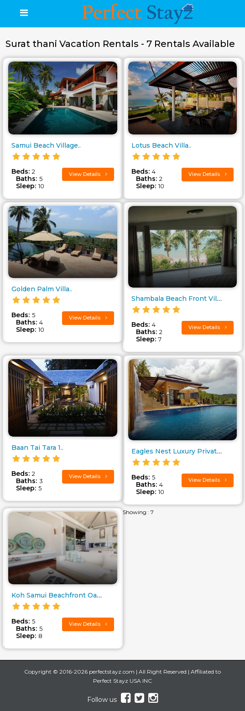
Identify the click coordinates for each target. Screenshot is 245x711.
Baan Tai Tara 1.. (37, 447)
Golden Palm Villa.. (41, 289)
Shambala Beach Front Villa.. (178, 298)
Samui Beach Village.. (46, 145)
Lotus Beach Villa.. (161, 145)
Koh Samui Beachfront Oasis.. (60, 595)
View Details (88, 174)
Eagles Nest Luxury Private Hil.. (183, 451)
